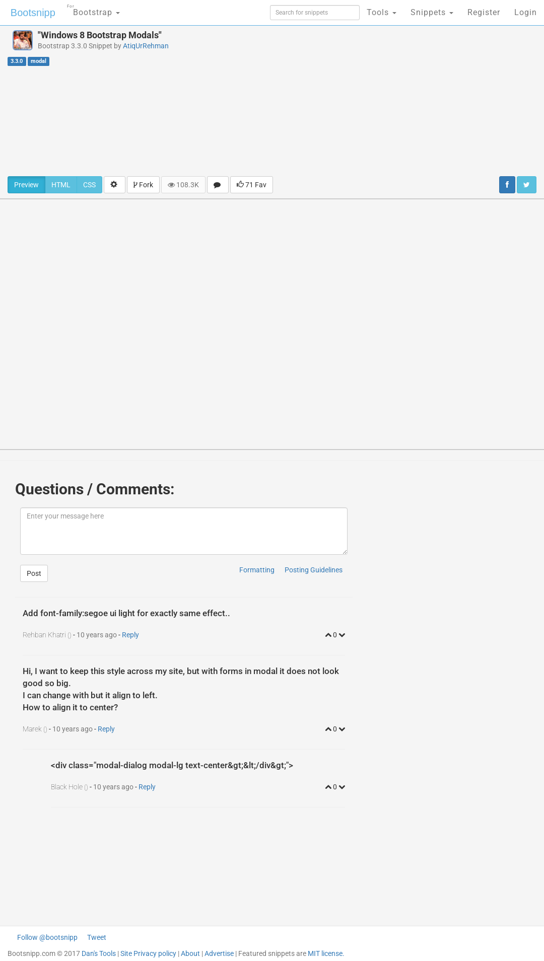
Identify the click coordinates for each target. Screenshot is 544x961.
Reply (130, 635)
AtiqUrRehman (146, 46)
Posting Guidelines (314, 570)
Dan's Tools (99, 953)
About (190, 953)
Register (483, 12)
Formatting (257, 570)
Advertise (219, 953)
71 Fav (251, 185)
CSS (89, 185)
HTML (61, 185)
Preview (26, 185)
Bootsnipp (33, 12)
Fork (143, 185)
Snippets (432, 12)
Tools (381, 12)
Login (525, 12)
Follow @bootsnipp (47, 937)
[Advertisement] (366, 100)
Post (34, 573)
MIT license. (326, 953)
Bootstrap (93, 9)
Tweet (96, 937)
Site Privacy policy (148, 953)
